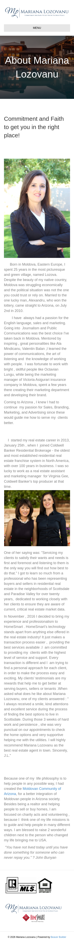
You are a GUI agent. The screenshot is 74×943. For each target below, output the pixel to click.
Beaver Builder (58, 937)
